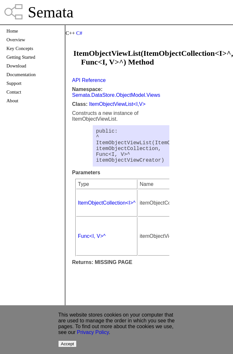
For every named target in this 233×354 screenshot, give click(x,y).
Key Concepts (19, 48)
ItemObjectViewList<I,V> (117, 104)
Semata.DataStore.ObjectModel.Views (116, 95)
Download (16, 65)
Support (13, 83)
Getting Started (20, 57)
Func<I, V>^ (92, 244)
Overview (15, 39)
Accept (67, 343)
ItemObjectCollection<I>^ (106, 210)
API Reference (89, 80)
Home (12, 31)
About (12, 100)
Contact (13, 92)
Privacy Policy (93, 332)
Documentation (21, 74)
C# (79, 33)
